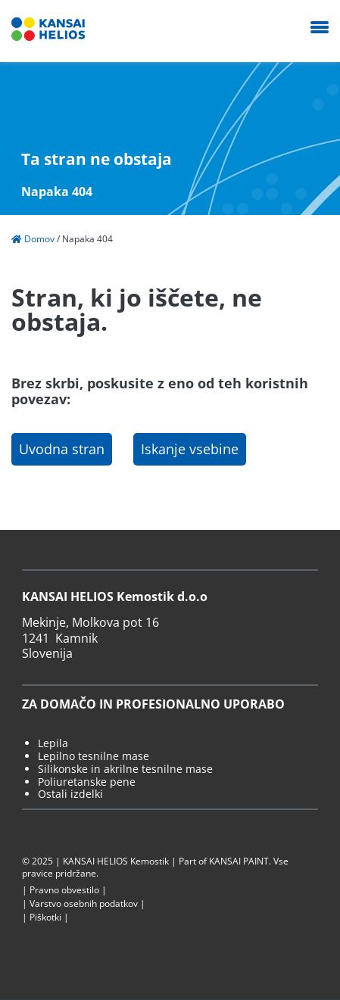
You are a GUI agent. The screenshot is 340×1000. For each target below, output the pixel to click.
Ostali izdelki (70, 794)
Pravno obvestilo (64, 890)
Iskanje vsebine (190, 449)
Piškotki (45, 917)
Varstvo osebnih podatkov (84, 904)
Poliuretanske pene (87, 782)
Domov (33, 239)
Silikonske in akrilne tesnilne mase (125, 769)
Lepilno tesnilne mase (93, 756)
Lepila (53, 743)
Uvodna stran (61, 449)
